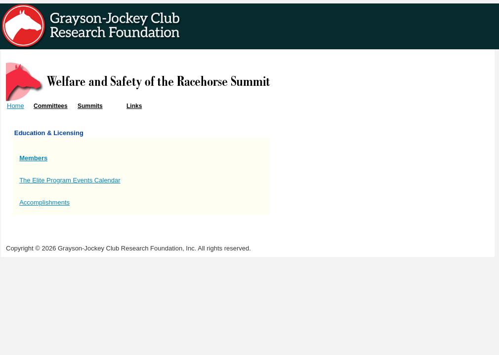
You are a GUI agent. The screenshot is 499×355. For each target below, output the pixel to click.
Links (134, 106)
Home (15, 105)
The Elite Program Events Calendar (69, 180)
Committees (51, 106)
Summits (90, 106)
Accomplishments (44, 202)
